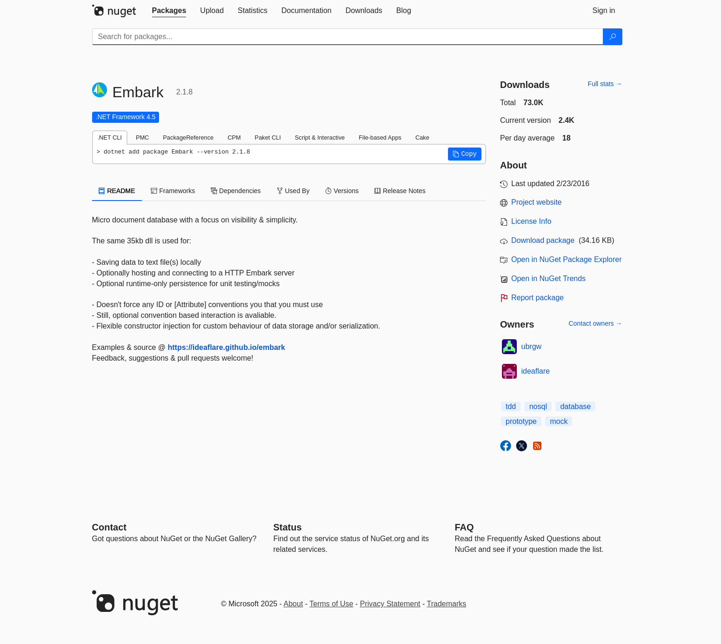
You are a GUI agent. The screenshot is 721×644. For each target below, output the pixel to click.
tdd (511, 406)
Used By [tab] (293, 190)
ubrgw (531, 346)
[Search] (612, 36)
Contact (109, 527)
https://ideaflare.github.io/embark (226, 347)
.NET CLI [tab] (110, 137)
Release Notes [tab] (400, 190)
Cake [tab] (422, 137)
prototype (521, 421)
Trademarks (447, 604)
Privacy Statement (390, 604)
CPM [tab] (233, 137)
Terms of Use (331, 604)
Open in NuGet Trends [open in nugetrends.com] (548, 278)
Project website (536, 202)
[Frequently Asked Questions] (464, 527)
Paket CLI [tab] (268, 137)
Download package (542, 240)
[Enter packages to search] (347, 36)
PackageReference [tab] (188, 137)
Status (288, 527)
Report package (537, 298)
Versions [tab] (342, 190)
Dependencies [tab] (235, 190)
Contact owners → (595, 323)
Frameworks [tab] (173, 190)
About (293, 604)
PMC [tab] (142, 137)
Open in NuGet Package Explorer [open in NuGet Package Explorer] (566, 259)
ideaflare (535, 371)
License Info (531, 221)
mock (558, 421)
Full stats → (605, 83)
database (575, 406)
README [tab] (117, 190)
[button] (464, 154)
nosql (538, 406)
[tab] (169, 10)
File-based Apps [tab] (380, 137)
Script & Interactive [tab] (320, 137)
